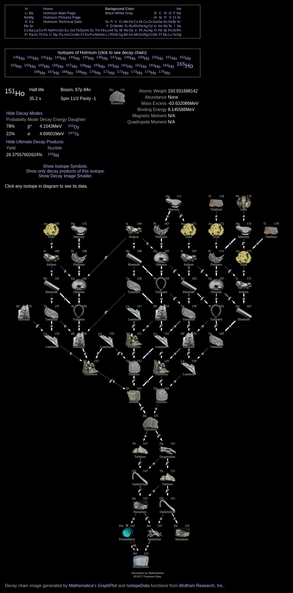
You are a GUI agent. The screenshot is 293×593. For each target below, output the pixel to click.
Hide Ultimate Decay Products (34, 142)
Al (155, 17)
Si (160, 17)
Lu (107, 30)
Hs (131, 35)
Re (126, 30)
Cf (82, 35)
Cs (26, 30)
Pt (141, 30)
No (102, 35)
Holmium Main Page (59, 13)
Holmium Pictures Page (62, 17)
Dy (82, 30)
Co (136, 22)
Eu (66, 30)
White (119, 13)
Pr (45, 30)
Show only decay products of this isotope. (65, 171)
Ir (136, 30)
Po (170, 30)
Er (92, 30)
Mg (31, 17)
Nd (50, 30)
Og (178, 35)
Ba (31, 30)
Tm (97, 30)
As (165, 22)
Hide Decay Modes (24, 113)
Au (145, 30)
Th (41, 35)
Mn (126, 22)
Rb (26, 26)
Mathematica (81, 585)
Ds (141, 35)
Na (26, 17)
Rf (111, 35)
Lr (107, 35)
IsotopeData (138, 585)
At (174, 30)
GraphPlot (107, 585)
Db (116, 35)
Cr (121, 22)
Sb (165, 26)
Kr (178, 22)
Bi (165, 30)
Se (170, 22)
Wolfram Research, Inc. (201, 585)
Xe (179, 26)
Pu (61, 35)
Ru (131, 26)
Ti (111, 22)
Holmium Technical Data (62, 22)
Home (48, 9)
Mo (121, 26)
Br (174, 22)
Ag (145, 26)
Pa (45, 35)
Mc (165, 35)
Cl (174, 17)
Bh (126, 35)
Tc (126, 26)
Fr (26, 35)
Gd (72, 30)
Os (131, 30)
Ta (116, 30)
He (179, 9)
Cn (150, 35)
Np (55, 35)
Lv (170, 35)
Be (31, 13)
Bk (77, 35)
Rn (179, 30)
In (155, 26)
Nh (155, 35)
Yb (102, 30)
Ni (141, 22)
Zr (111, 26)
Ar (178, 17)
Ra (31, 35)
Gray (129, 13)
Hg (150, 30)
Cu (145, 22)
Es (87, 35)
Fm (92, 35)
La (36, 30)
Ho (87, 30)
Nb (116, 26)
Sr (31, 26)
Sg (121, 35)
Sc (107, 22)
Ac (36, 35)
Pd (141, 26)
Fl (160, 35)
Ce (40, 30)
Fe (131, 22)
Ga (155, 22)
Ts (174, 35)
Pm (55, 30)
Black (109, 13)
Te (170, 26)
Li (26, 13)
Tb (77, 30)
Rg (145, 35)
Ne (179, 13)
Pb (160, 30)
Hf (111, 30)
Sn (160, 26)
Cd (150, 26)
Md (97, 35)
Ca (31, 22)
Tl (155, 30)
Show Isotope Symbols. (65, 166)
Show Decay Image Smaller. (65, 176)
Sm (61, 30)
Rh (136, 26)
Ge (160, 22)
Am (67, 35)
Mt (136, 35)
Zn (150, 22)
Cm (72, 35)
